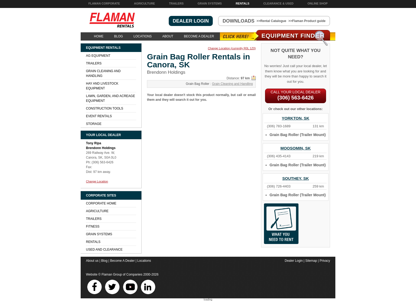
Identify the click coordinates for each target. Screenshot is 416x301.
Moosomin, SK (295, 148)
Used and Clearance (104, 249)
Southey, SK (295, 178)
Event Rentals (99, 116)
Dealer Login (294, 261)
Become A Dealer (199, 36)
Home (98, 36)
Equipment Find (293, 35)
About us (92, 261)
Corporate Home (101, 203)
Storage (93, 124)
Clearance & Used (278, 3)
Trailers (176, 3)
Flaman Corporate (104, 3)
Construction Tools (104, 108)
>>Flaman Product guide (307, 21)
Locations (142, 36)
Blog (118, 36)
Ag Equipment (98, 56)
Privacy (325, 261)
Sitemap (311, 261)
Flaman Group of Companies (122, 274)
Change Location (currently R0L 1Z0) (232, 48)
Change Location (97, 181)
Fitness (92, 226)
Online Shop (317, 3)
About (167, 36)
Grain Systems (210, 3)
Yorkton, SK (295, 118)
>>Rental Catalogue (271, 21)
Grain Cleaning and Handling (232, 84)
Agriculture (144, 3)
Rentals (242, 3)
